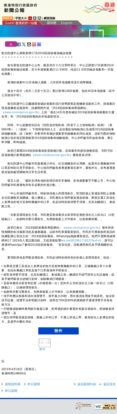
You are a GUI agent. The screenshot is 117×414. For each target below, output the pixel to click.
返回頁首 (109, 384)
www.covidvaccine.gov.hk (52, 155)
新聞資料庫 (12, 384)
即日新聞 (11, 391)
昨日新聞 (34, 384)
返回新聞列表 (87, 384)
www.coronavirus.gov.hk (21, 112)
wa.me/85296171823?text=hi (81, 240)
